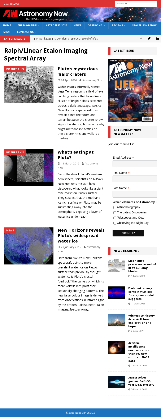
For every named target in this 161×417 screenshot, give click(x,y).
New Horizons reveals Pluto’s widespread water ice (81, 235)
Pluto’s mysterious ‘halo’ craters (78, 71)
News (77, 25)
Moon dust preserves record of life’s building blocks (142, 266)
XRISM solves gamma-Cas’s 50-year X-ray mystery (141, 381)
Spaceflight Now (144, 25)
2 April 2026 (137, 330)
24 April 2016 (69, 80)
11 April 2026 (138, 303)
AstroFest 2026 (56, 25)
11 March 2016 (70, 163)
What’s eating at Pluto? (76, 154)
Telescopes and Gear (130, 217)
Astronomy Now (92, 80)
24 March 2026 (139, 389)
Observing (95, 25)
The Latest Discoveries (132, 212)
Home (7, 25)
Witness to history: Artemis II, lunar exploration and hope (142, 321)
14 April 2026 (138, 275)
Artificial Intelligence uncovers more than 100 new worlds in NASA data (138, 351)
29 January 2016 (71, 247)
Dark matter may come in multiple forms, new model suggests (141, 293)
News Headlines (126, 251)
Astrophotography (128, 207)
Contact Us (25, 32)
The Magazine (27, 25)
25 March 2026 (139, 365)
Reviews (117, 25)
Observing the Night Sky (132, 223)
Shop (6, 32)
